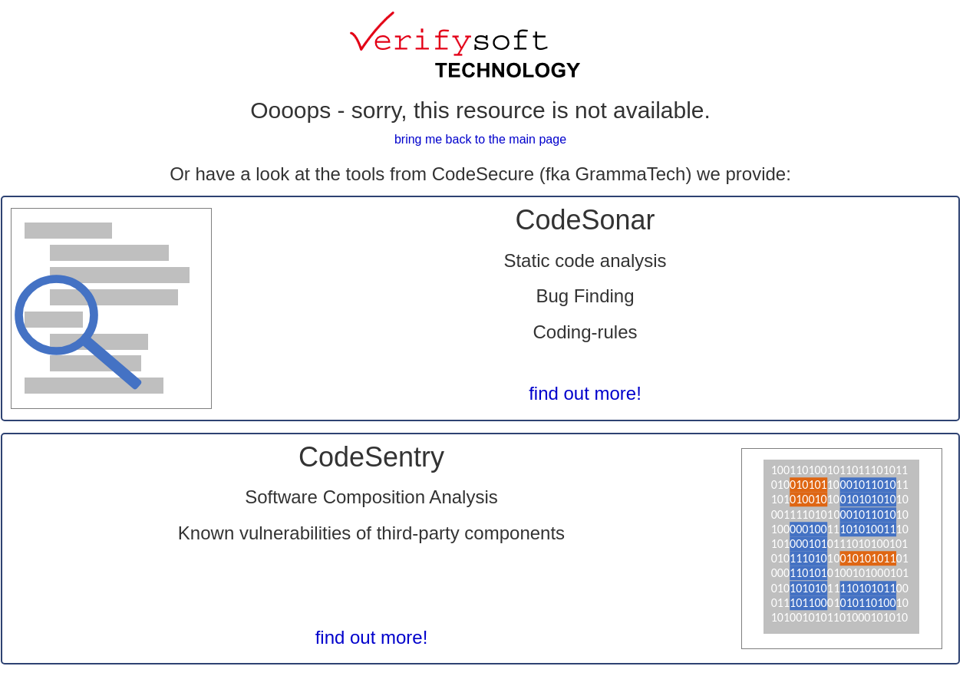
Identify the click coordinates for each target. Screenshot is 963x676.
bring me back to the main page (480, 139)
